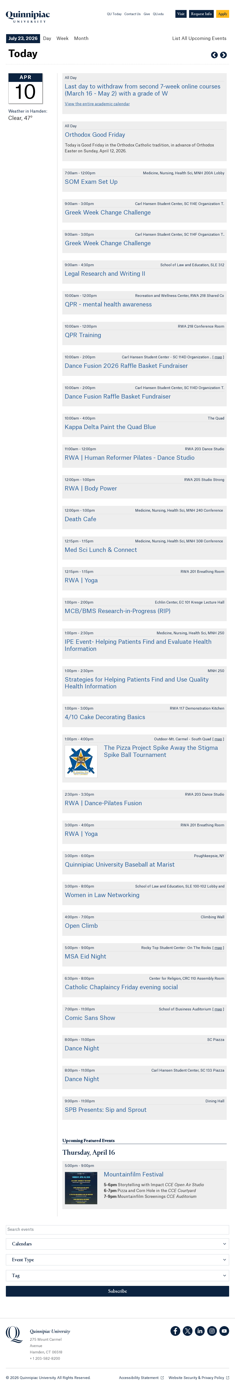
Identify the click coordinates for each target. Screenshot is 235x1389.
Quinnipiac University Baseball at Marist (120, 865)
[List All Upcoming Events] (199, 38)
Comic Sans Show (90, 1018)
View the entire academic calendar (97, 104)
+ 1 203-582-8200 (45, 1358)
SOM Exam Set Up (91, 182)
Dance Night (82, 1049)
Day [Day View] (47, 38)
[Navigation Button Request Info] (201, 14)
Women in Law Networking (102, 895)
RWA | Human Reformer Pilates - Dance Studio (129, 458)
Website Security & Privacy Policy (199, 1378)
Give (147, 14)
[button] (117, 1244)
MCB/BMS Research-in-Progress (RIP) (118, 611)
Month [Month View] (81, 38)
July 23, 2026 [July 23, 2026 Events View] (23, 38)
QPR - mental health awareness (108, 305)
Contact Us (132, 14)
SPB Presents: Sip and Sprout (106, 1110)
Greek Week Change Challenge (108, 213)
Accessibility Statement (141, 1378)
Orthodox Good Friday (95, 135)
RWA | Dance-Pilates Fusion (103, 803)
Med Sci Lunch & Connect (101, 550)
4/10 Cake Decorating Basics (105, 717)
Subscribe (117, 1291)
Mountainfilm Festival (133, 1175)
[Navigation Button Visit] (181, 14)
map (218, 357)
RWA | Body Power (91, 489)
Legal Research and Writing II (105, 274)
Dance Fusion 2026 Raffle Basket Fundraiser (126, 366)
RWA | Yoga (81, 581)
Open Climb (81, 926)
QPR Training (83, 335)
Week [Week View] (62, 38)
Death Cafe (80, 519)
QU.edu (158, 14)
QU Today (114, 14)
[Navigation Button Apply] (222, 14)
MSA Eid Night (85, 957)
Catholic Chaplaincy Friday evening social (121, 987)
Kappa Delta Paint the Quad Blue (110, 427)
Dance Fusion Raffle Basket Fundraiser (118, 397)
